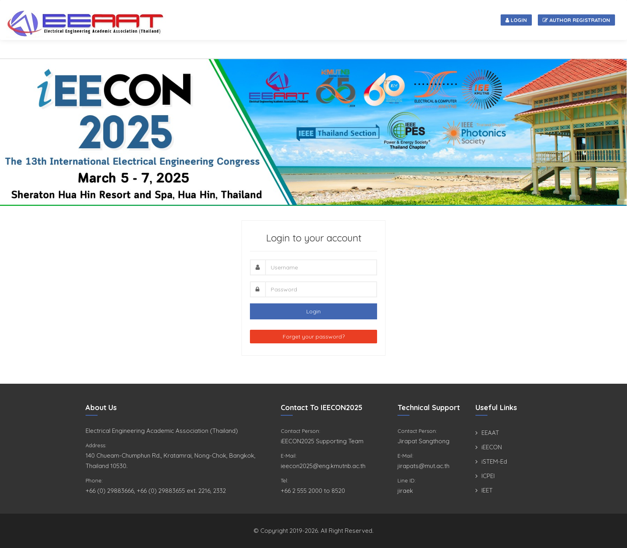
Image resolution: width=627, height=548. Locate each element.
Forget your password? (314, 336)
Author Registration (576, 20)
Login (516, 20)
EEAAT (490, 432)
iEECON (491, 447)
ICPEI (488, 476)
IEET (487, 490)
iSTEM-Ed (494, 461)
